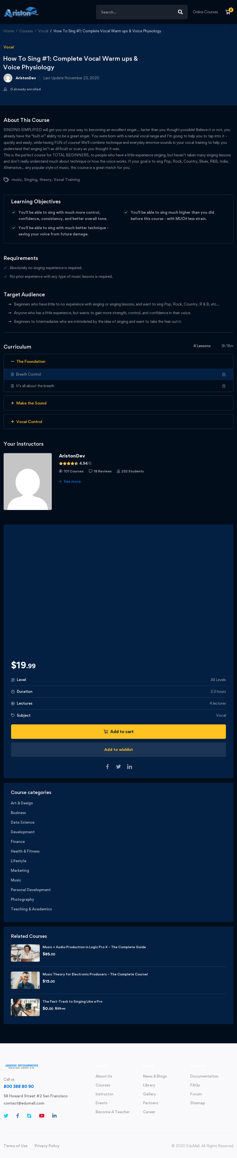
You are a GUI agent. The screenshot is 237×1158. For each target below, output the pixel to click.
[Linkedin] (54, 1115)
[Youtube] (42, 1115)
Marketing (20, 870)
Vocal (43, 31)
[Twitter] (6, 1115)
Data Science (22, 822)
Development (23, 832)
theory (46, 179)
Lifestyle (18, 861)
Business (18, 812)
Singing (30, 179)
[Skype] (29, 1115)
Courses (26, 31)
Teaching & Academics (31, 909)
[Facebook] (17, 1115)
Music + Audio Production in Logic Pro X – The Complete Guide (94, 947)
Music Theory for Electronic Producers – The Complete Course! (95, 974)
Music (16, 880)
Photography (22, 899)
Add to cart (119, 731)
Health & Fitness (25, 851)
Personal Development (31, 889)
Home (9, 31)
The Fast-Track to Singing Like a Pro (72, 1001)
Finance (18, 841)
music (17, 179)
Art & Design (22, 803)
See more (70, 481)
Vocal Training (67, 179)
